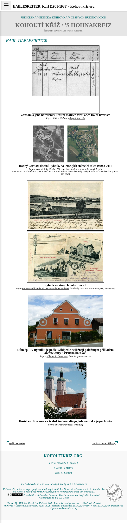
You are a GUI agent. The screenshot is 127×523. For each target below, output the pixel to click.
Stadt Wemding (75, 424)
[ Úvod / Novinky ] (58, 463)
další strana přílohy (104, 443)
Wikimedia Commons (57, 356)
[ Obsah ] (59, 467)
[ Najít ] (58, 473)
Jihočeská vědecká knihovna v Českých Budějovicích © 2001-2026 (54, 484)
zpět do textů (17, 443)
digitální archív (77, 118)
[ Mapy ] (68, 467)
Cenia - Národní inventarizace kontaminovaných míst (75, 169)
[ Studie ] (73, 463)
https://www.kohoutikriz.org (63, 508)
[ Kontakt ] (67, 473)
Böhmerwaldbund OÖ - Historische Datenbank (45, 288)
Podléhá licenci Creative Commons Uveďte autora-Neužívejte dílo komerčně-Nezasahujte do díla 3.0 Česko (53, 496)
